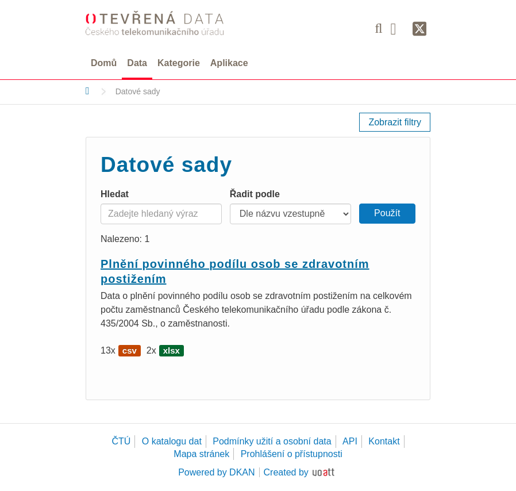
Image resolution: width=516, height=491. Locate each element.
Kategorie (178, 63)
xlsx (171, 350)
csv (129, 350)
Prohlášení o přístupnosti (291, 454)
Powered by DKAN (216, 472)
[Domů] (88, 91)
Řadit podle (255, 194)
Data (137, 63)
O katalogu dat (172, 441)
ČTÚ (120, 441)
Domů (104, 63)
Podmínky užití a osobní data (272, 441)
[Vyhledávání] (378, 28)
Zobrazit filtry (394, 122)
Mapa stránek (201, 454)
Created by (286, 472)
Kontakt (383, 441)
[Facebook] (398, 28)
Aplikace (229, 63)
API (349, 441)
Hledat (115, 194)
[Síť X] (420, 29)
